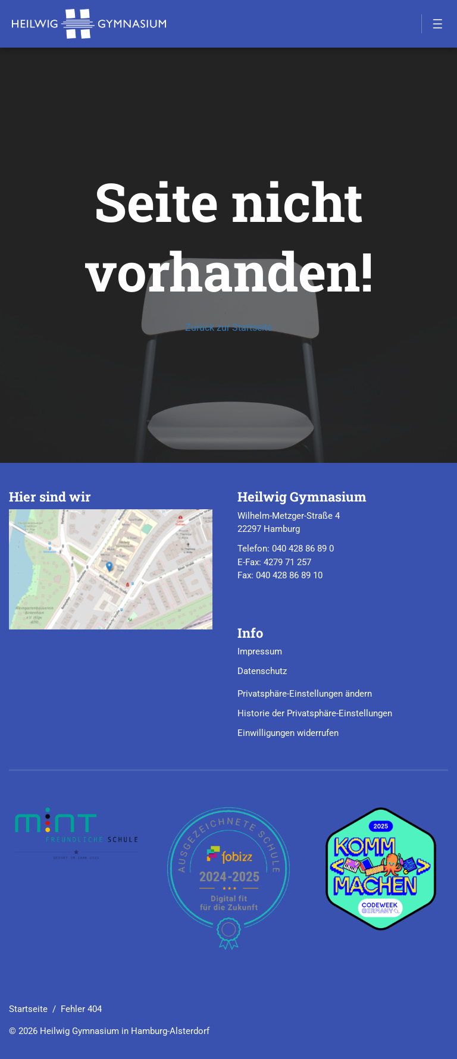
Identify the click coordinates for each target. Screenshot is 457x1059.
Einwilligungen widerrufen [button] (288, 733)
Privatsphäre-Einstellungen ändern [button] (304, 693)
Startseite (28, 1009)
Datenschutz (262, 671)
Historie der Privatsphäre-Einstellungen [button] (314, 713)
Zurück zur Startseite (228, 327)
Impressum (259, 651)
